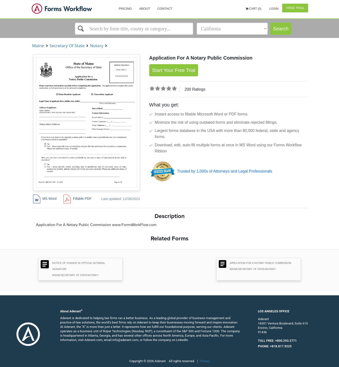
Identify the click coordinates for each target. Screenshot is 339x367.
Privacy (205, 361)
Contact (164, 8)
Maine (38, 45)
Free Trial (295, 8)
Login (273, 8)
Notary (96, 45)
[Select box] (134, 29)
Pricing (125, 8)
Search (280, 28)
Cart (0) (253, 8)
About (144, 8)
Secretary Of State (67, 45)
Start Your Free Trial (173, 70)
